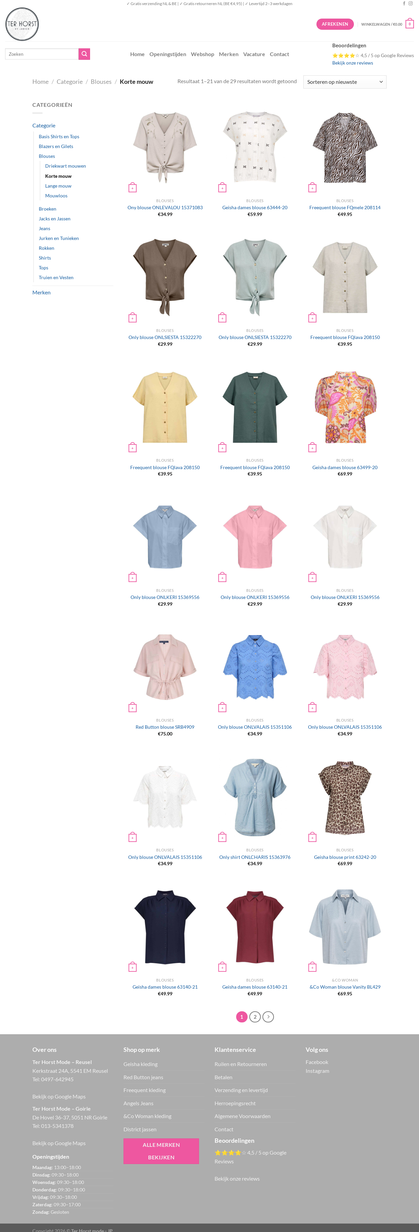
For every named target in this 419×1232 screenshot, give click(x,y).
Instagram (317, 1070)
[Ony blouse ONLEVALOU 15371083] (165, 147)
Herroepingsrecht (235, 1103)
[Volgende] (268, 1017)
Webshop (202, 54)
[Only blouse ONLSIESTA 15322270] (165, 277)
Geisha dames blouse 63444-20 (254, 207)
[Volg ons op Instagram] (411, 3)
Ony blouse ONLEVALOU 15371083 (165, 207)
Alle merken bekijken (161, 1151)
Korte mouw (58, 176)
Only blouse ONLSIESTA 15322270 (165, 337)
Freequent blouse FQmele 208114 (345, 207)
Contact (279, 54)
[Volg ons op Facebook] (404, 3)
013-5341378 (57, 1125)
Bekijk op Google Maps (59, 1096)
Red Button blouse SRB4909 (165, 727)
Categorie (70, 81)
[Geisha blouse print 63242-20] (345, 797)
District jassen (140, 1129)
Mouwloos (56, 195)
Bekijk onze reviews (352, 63)
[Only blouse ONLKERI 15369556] (165, 537)
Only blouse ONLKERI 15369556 (165, 597)
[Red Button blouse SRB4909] (165, 667)
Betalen (223, 1077)
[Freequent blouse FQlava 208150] (345, 277)
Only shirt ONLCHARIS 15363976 (254, 857)
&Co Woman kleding (147, 1116)
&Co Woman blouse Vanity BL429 (345, 987)
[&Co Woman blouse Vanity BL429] (345, 926)
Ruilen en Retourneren (241, 1064)
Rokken (46, 248)
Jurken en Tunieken (59, 238)
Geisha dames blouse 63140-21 (165, 987)
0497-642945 (57, 1079)
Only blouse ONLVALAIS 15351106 (255, 727)
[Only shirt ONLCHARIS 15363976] (255, 797)
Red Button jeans (143, 1077)
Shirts (45, 258)
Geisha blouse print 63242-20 (345, 857)
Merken (229, 54)
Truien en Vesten (56, 277)
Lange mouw (58, 186)
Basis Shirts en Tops (59, 136)
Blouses (101, 81)
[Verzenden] (84, 54)
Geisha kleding (140, 1064)
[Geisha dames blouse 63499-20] (345, 407)
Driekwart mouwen (65, 166)
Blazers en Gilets (56, 146)
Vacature (254, 54)
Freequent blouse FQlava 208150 (345, 337)
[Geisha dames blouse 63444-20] (255, 147)
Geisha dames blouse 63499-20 (345, 467)
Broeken (47, 209)
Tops (43, 267)
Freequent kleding (144, 1090)
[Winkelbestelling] (345, 82)
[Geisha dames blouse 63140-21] (165, 926)
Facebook (317, 1062)
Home (137, 54)
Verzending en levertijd (241, 1090)
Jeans (44, 228)
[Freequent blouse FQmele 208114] (345, 147)
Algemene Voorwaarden (243, 1116)
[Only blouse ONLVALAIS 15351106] (255, 667)
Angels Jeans (138, 1103)
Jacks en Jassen (55, 218)
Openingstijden (167, 54)
